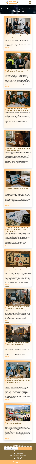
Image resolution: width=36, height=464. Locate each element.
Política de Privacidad (18, 453)
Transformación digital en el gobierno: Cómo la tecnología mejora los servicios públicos (18, 380)
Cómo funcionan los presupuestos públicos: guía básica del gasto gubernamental (17, 229)
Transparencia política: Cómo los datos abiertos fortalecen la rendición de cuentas (18, 190)
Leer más (7, 47)
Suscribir (25, 448)
